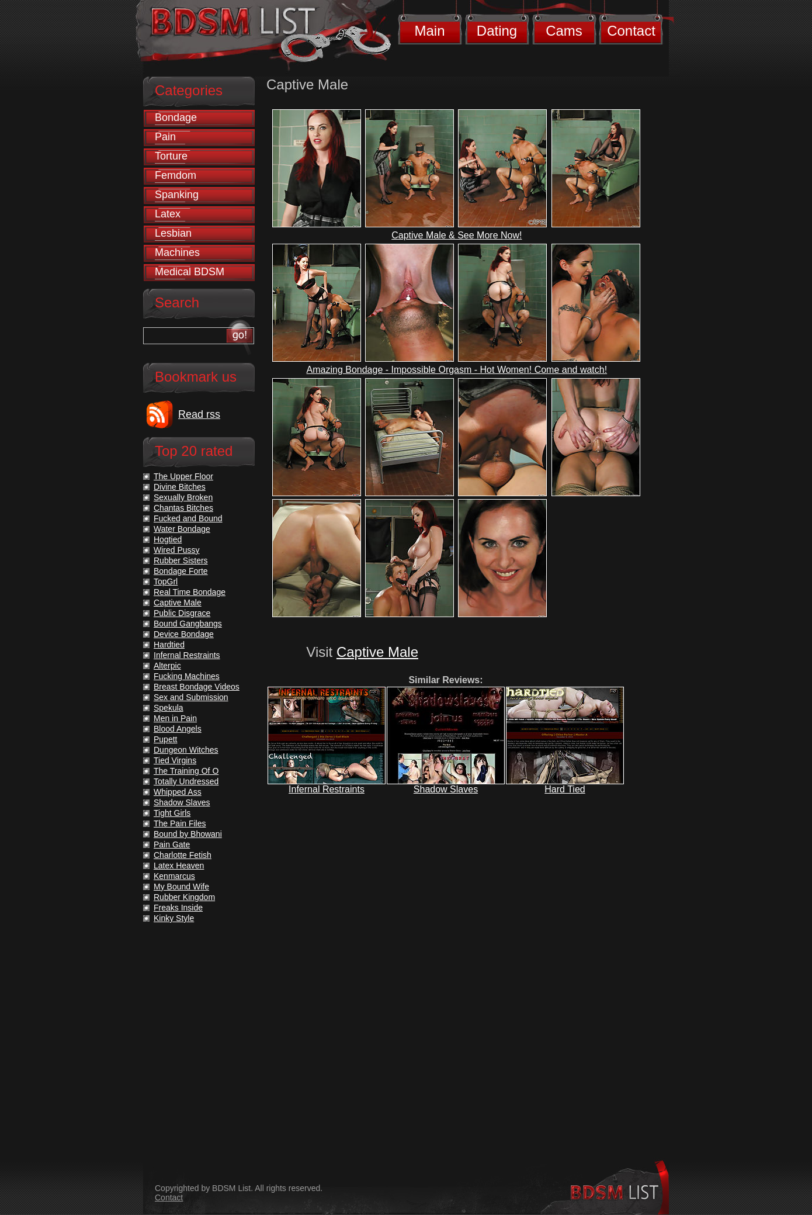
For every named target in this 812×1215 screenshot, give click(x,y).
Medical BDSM (189, 272)
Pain (165, 137)
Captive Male (377, 652)
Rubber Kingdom (184, 897)
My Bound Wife (181, 886)
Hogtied (168, 539)
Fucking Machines (187, 676)
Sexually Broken (183, 497)
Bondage (176, 117)
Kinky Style (174, 918)
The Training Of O (186, 771)
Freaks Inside (178, 907)
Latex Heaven (179, 865)
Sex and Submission (191, 697)
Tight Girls (172, 813)
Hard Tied (564, 789)
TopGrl (166, 581)
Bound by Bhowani (188, 834)
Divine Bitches (180, 486)
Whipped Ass (178, 792)
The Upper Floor (183, 476)
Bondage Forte (181, 571)
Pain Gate (172, 844)
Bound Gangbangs (188, 623)
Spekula (168, 707)
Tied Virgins (175, 760)
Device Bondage (184, 634)
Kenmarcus (174, 876)
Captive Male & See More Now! (456, 235)
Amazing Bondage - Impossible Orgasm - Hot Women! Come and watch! (457, 370)
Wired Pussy (177, 550)
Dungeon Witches (186, 749)
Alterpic (167, 665)
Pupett (165, 739)
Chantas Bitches (183, 508)
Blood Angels (178, 728)
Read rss (199, 414)
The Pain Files (180, 823)
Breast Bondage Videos (197, 686)
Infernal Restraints (327, 789)
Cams (564, 31)
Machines (177, 252)
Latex (168, 214)
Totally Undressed (186, 781)
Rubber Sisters (181, 560)
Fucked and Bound (188, 518)
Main (429, 31)
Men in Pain (175, 718)
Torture (171, 156)
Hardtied (169, 644)
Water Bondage (182, 529)
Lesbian (173, 233)
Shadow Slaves (446, 789)
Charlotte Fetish (182, 855)
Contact (631, 31)
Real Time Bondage (189, 592)
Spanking (177, 194)
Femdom (175, 175)
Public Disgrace (182, 613)
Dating (497, 31)
